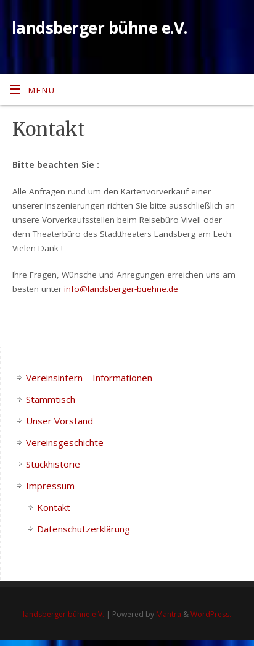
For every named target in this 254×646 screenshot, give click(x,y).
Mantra (168, 614)
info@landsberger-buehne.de (121, 288)
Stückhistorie (53, 464)
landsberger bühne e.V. (99, 28)
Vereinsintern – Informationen (89, 377)
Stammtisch (50, 399)
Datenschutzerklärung (83, 529)
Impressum (50, 485)
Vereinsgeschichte (65, 442)
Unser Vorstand (59, 421)
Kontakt (53, 507)
